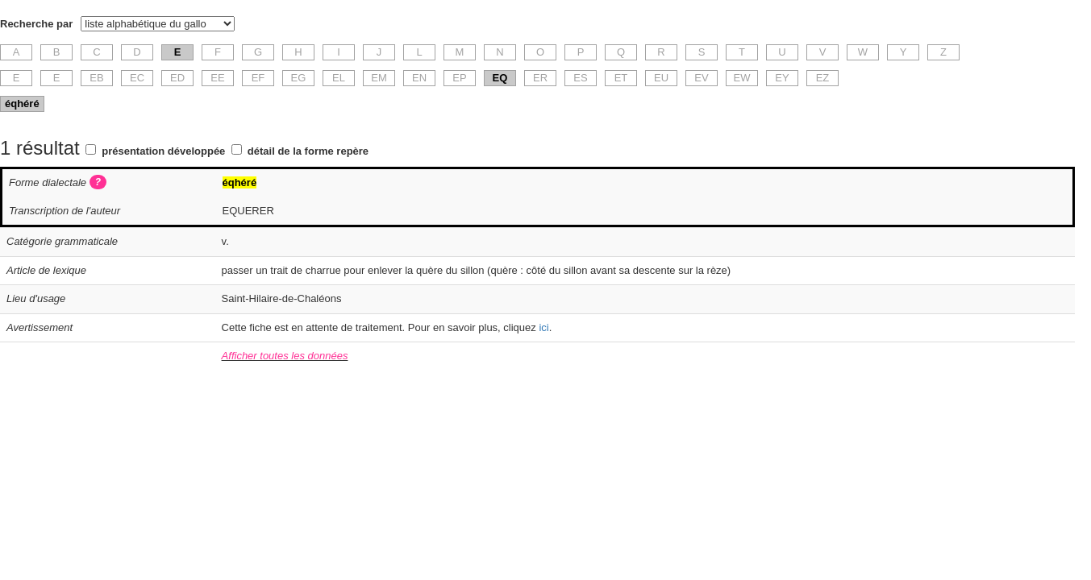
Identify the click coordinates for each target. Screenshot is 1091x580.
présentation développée (163, 151)
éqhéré (22, 103)
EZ (823, 78)
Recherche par (36, 24)
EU (661, 78)
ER (540, 78)
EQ (500, 78)
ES (580, 78)
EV (701, 78)
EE (217, 78)
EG (298, 78)
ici (543, 327)
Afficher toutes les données (285, 356)
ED (177, 78)
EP (459, 78)
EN (419, 78)
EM (379, 78)
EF (258, 78)
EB (96, 78)
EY (782, 78)
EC (137, 78)
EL (338, 78)
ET (621, 78)
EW (742, 78)
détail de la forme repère (308, 151)
